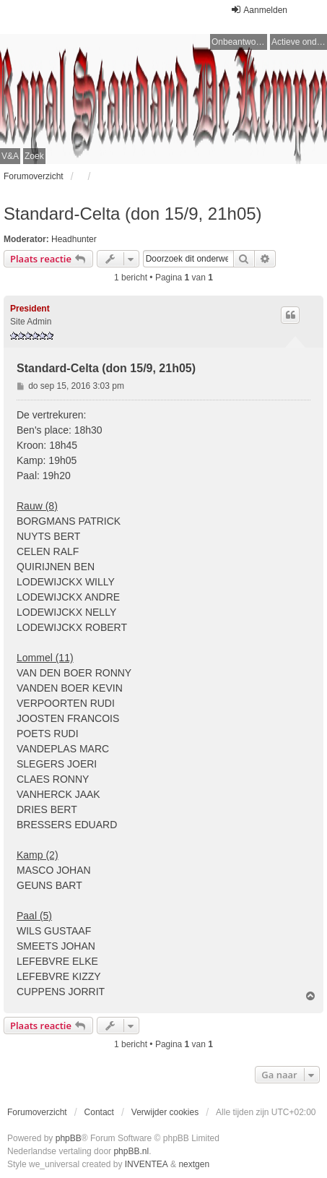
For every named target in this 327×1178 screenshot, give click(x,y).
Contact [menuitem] (99, 1112)
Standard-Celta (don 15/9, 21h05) (133, 213)
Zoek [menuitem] (34, 156)
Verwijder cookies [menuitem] (165, 1112)
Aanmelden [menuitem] (258, 9)
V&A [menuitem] (10, 156)
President (30, 309)
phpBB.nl (131, 1151)
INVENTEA (146, 1164)
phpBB (69, 1138)
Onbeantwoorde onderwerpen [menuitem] (239, 42)
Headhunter (74, 239)
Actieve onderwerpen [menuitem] (299, 42)
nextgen (193, 1164)
